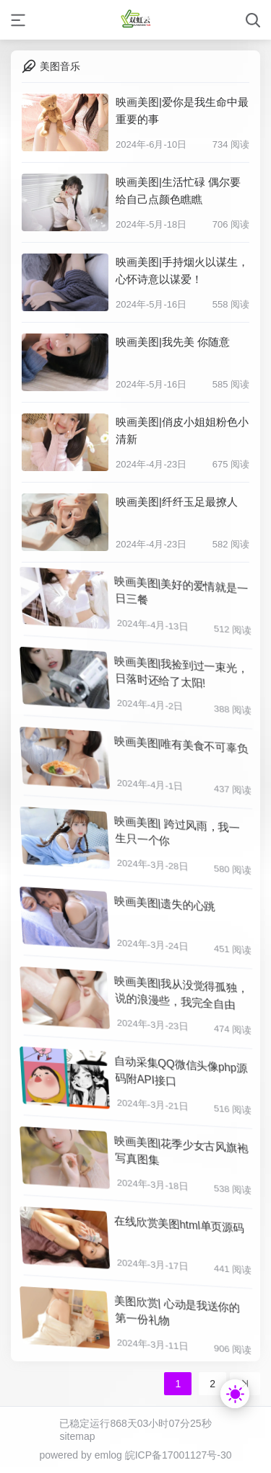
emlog (108, 1455)
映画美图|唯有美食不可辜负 (182, 741)
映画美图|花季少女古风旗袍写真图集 (182, 1150)
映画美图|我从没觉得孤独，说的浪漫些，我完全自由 (182, 990)
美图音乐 (60, 66)
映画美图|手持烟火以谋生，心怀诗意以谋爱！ (182, 270)
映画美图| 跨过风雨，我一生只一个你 (178, 830)
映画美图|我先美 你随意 (173, 342)
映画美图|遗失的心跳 (166, 901)
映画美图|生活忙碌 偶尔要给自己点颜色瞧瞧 (178, 190)
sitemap (77, 1436)
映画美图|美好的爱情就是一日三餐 (182, 590)
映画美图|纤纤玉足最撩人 (177, 502)
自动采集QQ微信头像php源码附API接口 (182, 1070)
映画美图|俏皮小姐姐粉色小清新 (182, 430)
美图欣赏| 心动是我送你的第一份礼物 (178, 1310)
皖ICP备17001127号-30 (178, 1455)
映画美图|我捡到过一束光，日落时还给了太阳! (182, 670)
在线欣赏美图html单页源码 (180, 1221)
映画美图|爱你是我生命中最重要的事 (182, 110)
